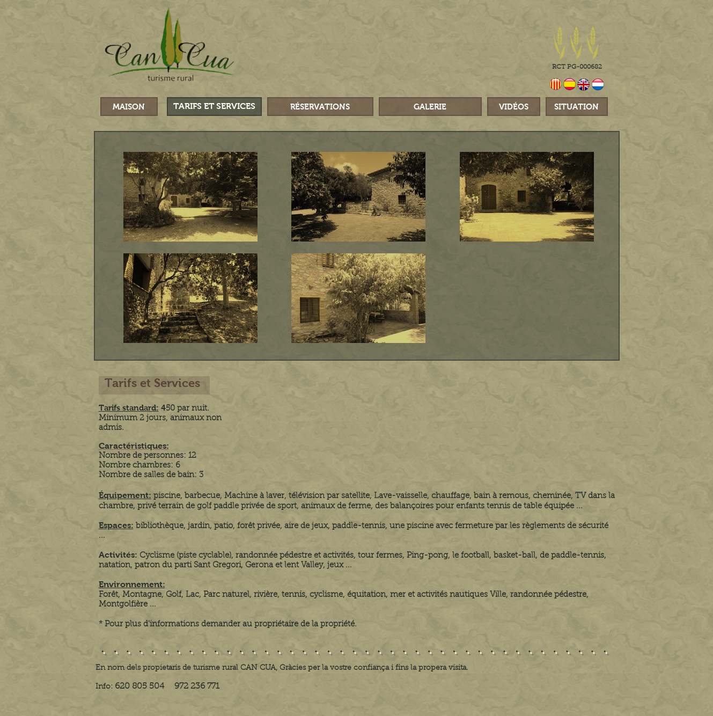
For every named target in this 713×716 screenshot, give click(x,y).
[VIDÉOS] (513, 106)
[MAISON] (129, 106)
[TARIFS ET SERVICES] (214, 106)
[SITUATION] (577, 106)
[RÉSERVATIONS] (320, 106)
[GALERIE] (430, 106)
